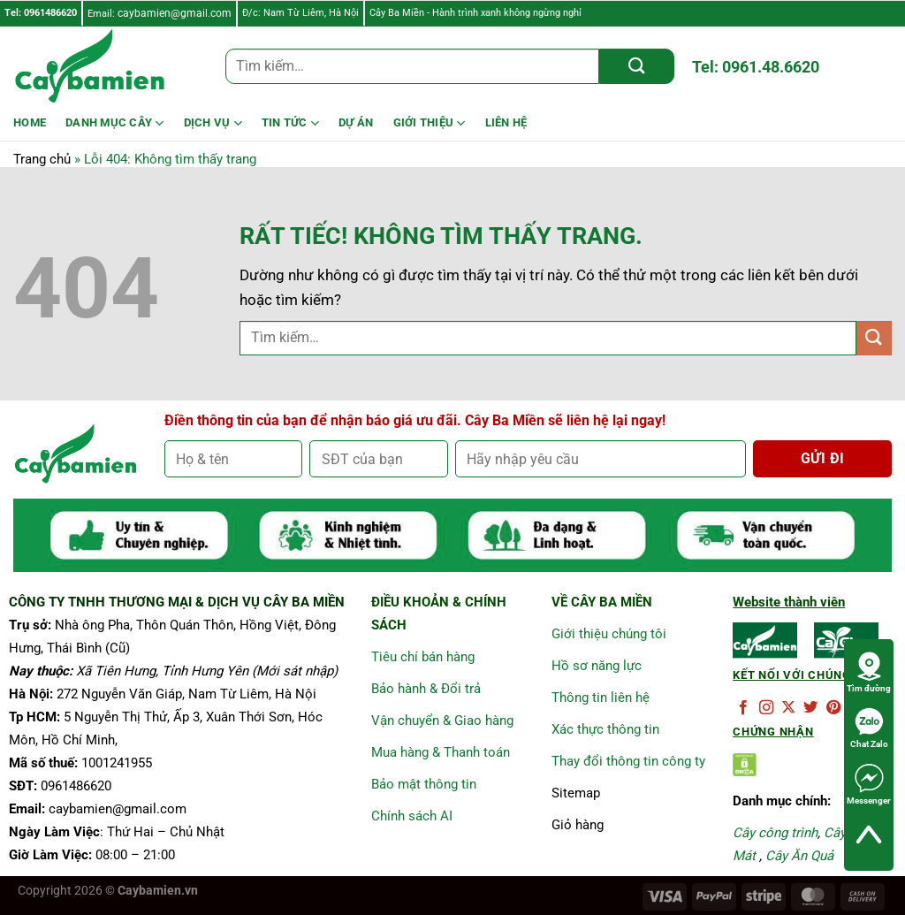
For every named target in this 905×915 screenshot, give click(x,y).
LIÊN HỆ (506, 122)
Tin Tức (290, 123)
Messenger (869, 784)
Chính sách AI (411, 816)
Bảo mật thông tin (423, 784)
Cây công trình (775, 833)
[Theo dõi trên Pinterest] (833, 708)
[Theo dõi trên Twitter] (810, 708)
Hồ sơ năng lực (596, 666)
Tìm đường (869, 672)
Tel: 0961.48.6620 (755, 66)
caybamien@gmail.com (175, 13)
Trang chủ (42, 159)
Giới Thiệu (429, 123)
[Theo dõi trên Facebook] (743, 708)
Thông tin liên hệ (600, 697)
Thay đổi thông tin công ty (628, 761)
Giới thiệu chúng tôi (608, 634)
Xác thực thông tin (605, 729)
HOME (29, 122)
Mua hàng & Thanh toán (440, 752)
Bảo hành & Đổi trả (426, 689)
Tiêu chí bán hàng (423, 657)
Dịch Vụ (213, 123)
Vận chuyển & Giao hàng (442, 720)
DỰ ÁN (355, 122)
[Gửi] (636, 66)
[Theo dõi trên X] (788, 708)
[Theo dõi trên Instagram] (766, 708)
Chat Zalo (869, 727)
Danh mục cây (114, 123)
